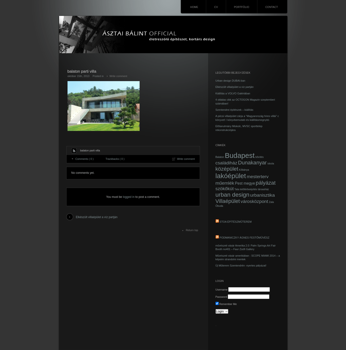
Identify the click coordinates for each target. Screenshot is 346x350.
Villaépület (228, 201)
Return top (192, 230)
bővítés (259, 157)
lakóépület (231, 176)
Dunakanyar (252, 163)
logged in (129, 197)
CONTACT (271, 7)
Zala (271, 202)
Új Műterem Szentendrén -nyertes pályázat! (241, 265)
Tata (237, 189)
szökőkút (225, 188)
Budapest (240, 155)
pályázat (265, 183)
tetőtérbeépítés (248, 189)
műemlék (225, 183)
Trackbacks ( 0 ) (114, 158)
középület (227, 169)
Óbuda (219, 205)
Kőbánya (244, 169)
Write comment (118, 76)
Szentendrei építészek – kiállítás (234, 109)
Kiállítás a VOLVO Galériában (233, 93)
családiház (226, 162)
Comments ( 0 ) (84, 158)
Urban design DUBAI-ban (230, 80)
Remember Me (226, 304)
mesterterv (258, 176)
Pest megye (245, 183)
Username (222, 289)
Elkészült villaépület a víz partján (96, 217)
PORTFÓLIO (241, 7)
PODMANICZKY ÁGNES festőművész (245, 237)
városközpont (254, 201)
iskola (270, 163)
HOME (194, 7)
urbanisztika (262, 195)
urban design (232, 194)
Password (221, 296)
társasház (263, 189)
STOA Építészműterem (236, 221)
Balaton (220, 157)
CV (216, 7)
